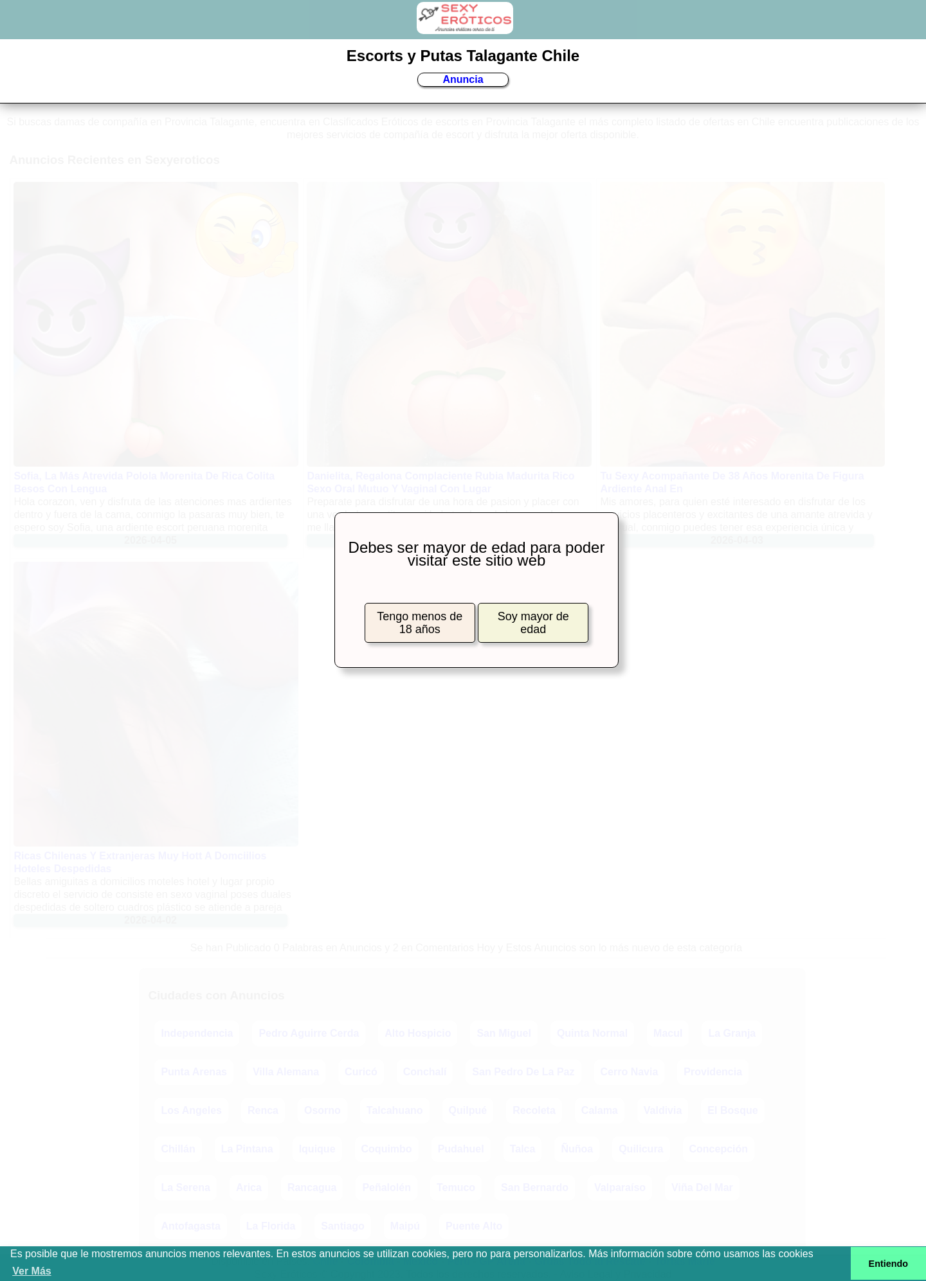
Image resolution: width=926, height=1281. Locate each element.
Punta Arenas (194, 1071)
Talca (523, 1148)
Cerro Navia (629, 1071)
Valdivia (663, 1110)
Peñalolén (386, 1187)
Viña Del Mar (702, 1187)
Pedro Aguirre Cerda (309, 1033)
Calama (599, 1110)
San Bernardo (534, 1187)
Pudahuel (461, 1148)
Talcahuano (395, 1110)
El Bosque (732, 1110)
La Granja (732, 1033)
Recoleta (534, 1110)
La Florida (270, 1226)
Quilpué (468, 1110)
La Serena (185, 1187)
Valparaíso (620, 1187)
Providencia (713, 1071)
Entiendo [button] (889, 1264)
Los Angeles (191, 1110)
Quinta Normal (592, 1033)
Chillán (178, 1148)
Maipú (405, 1226)
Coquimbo (386, 1148)
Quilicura (641, 1148)
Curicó (361, 1071)
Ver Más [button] (31, 1271)
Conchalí (425, 1071)
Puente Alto (474, 1226)
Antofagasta (190, 1226)
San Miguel (504, 1033)
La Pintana (247, 1148)
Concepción (719, 1148)
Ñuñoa (577, 1148)
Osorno (322, 1110)
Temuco (456, 1187)
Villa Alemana (286, 1071)
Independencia (197, 1033)
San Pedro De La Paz (523, 1071)
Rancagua (311, 1187)
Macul (667, 1033)
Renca (263, 1110)
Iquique (317, 1148)
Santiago (343, 1226)
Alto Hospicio (418, 1033)
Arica (249, 1187)
